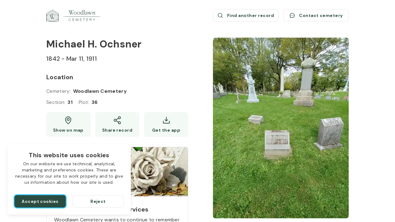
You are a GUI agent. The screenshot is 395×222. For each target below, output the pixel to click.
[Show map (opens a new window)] (68, 124)
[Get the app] (166, 124)
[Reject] (98, 201)
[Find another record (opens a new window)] (245, 15)
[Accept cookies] (40, 201)
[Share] (117, 124)
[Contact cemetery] (316, 15)
